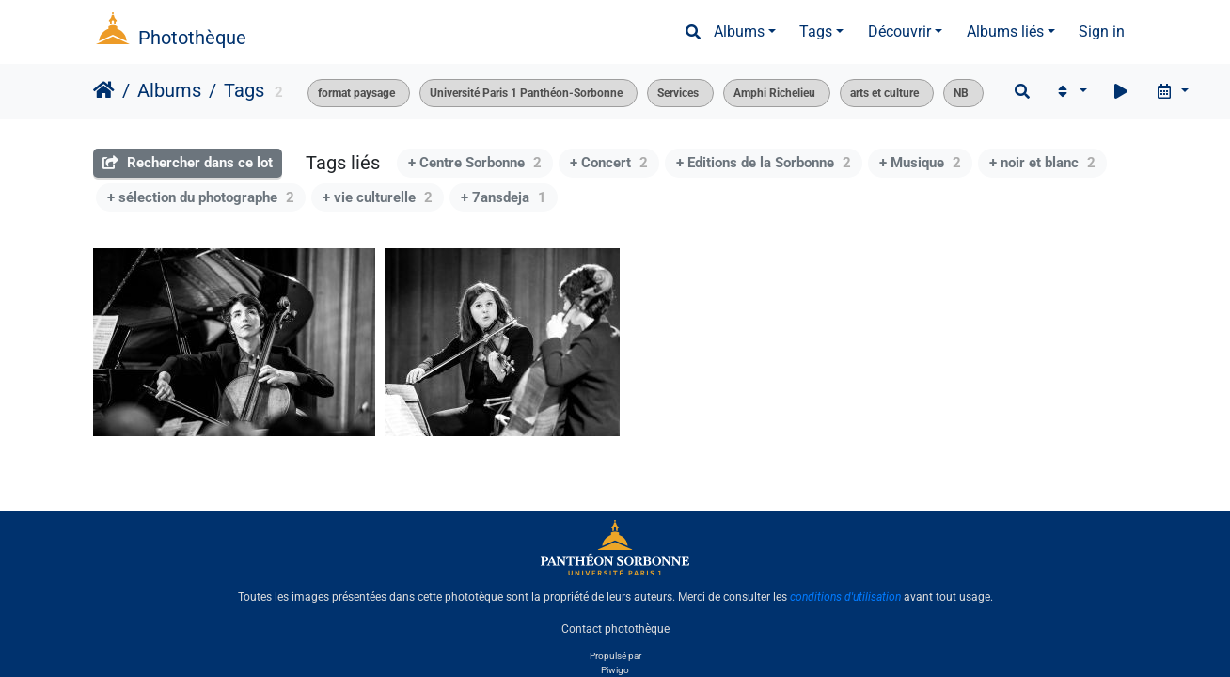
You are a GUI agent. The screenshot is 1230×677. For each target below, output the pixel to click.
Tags (815, 31)
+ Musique (920, 162)
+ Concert (609, 162)
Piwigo (615, 670)
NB (961, 93)
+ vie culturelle (378, 197)
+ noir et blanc (1042, 162)
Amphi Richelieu (774, 93)
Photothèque (192, 37)
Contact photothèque (615, 629)
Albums (739, 31)
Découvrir (899, 31)
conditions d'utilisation (845, 597)
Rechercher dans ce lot (187, 162)
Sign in (1102, 31)
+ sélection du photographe (200, 197)
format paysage (356, 93)
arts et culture (884, 93)
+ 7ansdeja (503, 197)
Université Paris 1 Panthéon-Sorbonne (526, 93)
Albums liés (1005, 31)
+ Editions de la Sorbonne (763, 162)
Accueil (104, 90)
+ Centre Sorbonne (475, 162)
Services (678, 93)
